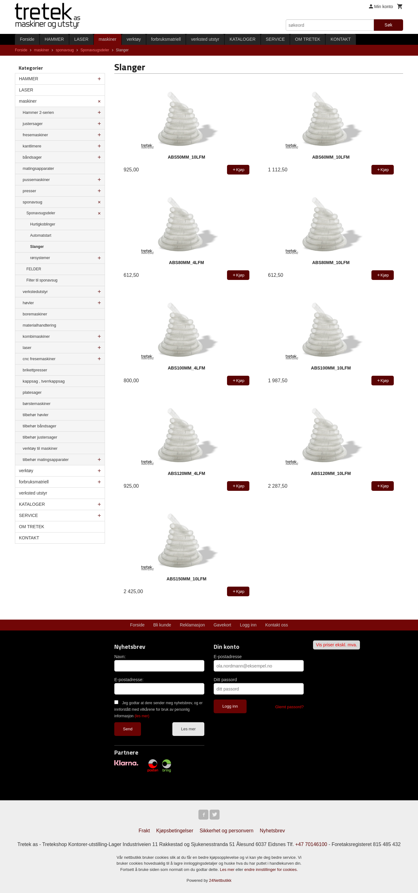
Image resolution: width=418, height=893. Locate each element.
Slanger (37, 246)
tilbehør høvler (35, 414)
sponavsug (32, 202)
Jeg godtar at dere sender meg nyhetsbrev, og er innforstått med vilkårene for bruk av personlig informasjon (158, 709)
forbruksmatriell (166, 39)
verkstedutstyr (35, 291)
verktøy (134, 39)
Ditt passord (225, 679)
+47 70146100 (311, 844)
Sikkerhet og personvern (226, 830)
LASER (81, 39)
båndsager (32, 157)
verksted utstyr (205, 39)
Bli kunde (162, 624)
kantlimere (32, 146)
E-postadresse (228, 656)
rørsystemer (40, 258)
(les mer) (141, 716)
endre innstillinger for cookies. (271, 869)
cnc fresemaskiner (39, 358)
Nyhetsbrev (272, 830)
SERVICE (275, 39)
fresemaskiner (35, 135)
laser (27, 347)
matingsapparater (38, 168)
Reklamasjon (192, 624)
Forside (27, 39)
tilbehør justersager (40, 437)
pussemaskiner (36, 179)
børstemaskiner (37, 403)
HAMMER (54, 39)
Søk (388, 24)
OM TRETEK (307, 39)
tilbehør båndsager (39, 426)
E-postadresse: (128, 679)
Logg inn (248, 624)
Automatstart (40, 235)
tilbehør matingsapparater (46, 459)
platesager (32, 392)
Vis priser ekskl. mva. (336, 644)
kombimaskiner (36, 336)
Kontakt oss (276, 624)
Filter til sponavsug (41, 280)
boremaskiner (35, 314)
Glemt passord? (289, 707)
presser (29, 190)
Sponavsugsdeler (40, 213)
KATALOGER (242, 39)
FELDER (33, 269)
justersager (33, 123)
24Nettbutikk (220, 880)
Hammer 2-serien (38, 112)
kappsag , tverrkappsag (44, 381)
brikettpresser (35, 370)
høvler (28, 302)
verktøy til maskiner (40, 448)
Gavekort (222, 624)
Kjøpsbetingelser (174, 830)
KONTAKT (340, 39)
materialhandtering (39, 325)
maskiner (107, 39)
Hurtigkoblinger (42, 224)
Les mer (188, 729)
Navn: (120, 656)
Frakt (144, 830)
